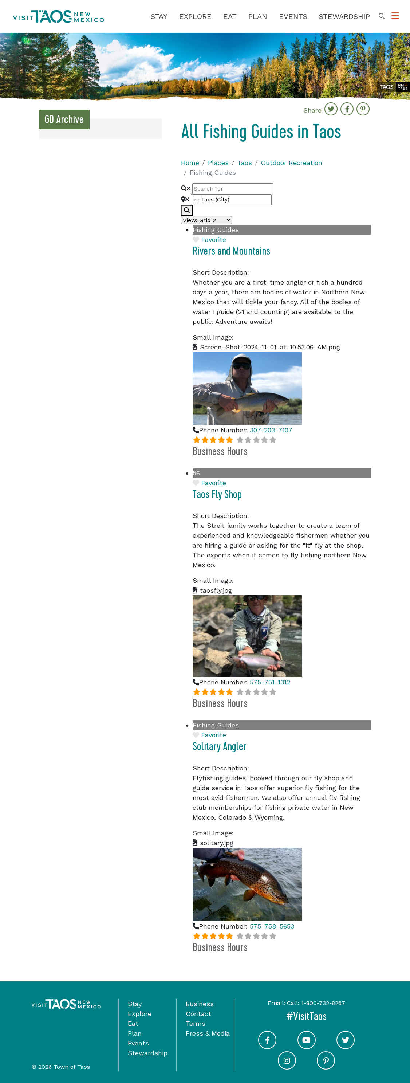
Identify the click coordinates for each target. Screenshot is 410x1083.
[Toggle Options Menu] (395, 16)
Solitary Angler (220, 746)
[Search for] (232, 188)
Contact (198, 1013)
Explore (195, 16)
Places (218, 162)
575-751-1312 (270, 682)
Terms (195, 1023)
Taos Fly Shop (217, 494)
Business (200, 1004)
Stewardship (344, 16)
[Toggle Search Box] (381, 16)
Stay (159, 16)
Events (293, 16)
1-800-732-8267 (323, 1003)
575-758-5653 (272, 926)
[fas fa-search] (187, 210)
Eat (230, 16)
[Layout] (206, 220)
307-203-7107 (271, 430)
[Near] (231, 199)
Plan (257, 16)
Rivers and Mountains (231, 251)
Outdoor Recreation (291, 162)
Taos (244, 162)
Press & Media (208, 1033)
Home (190, 162)
